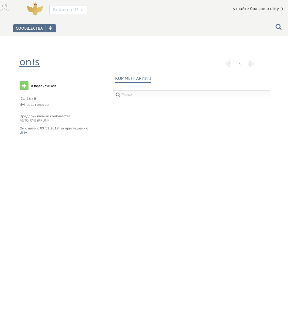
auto (24, 120)
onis (29, 62)
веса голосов (38, 105)
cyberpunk (39, 120)
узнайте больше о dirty (256, 8)
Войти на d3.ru (68, 9)
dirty (23, 132)
